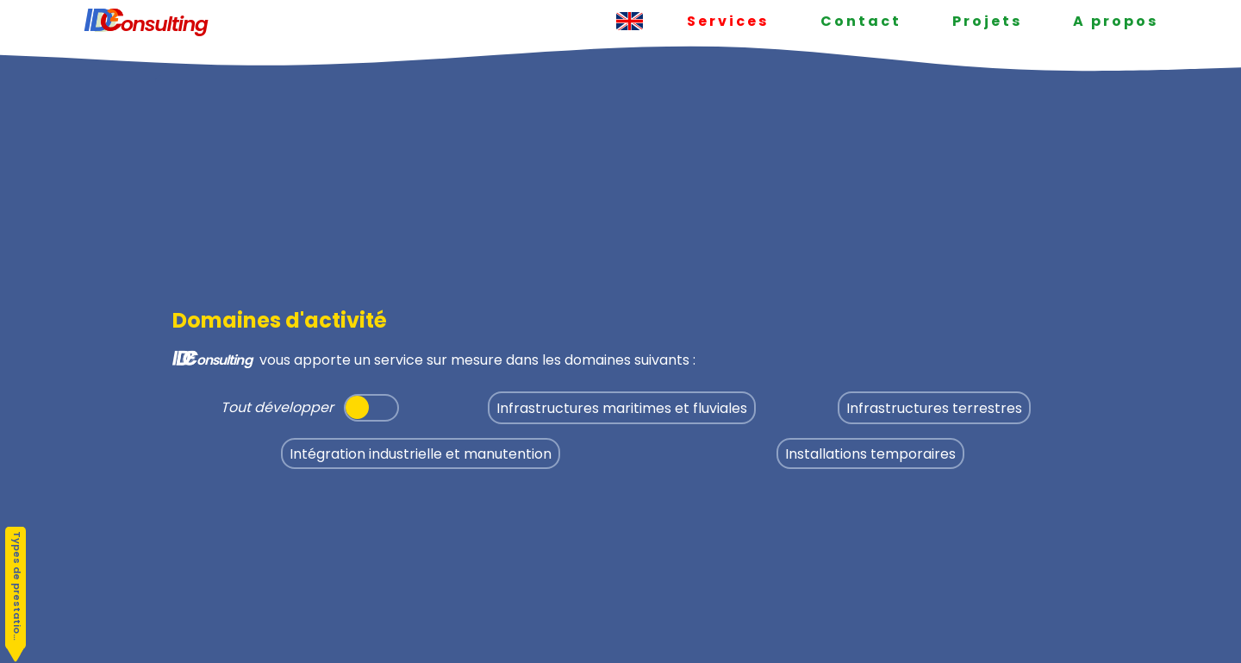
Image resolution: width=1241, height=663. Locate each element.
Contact (860, 21)
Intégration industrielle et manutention (421, 453)
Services (728, 21)
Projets (987, 21)
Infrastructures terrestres (934, 408)
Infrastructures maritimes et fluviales (621, 408)
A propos (1115, 21)
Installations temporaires (870, 453)
